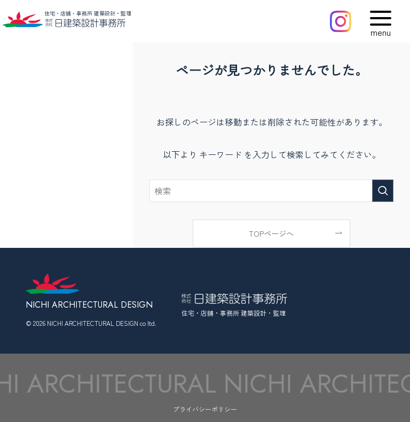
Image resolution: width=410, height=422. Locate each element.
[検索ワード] (271, 190)
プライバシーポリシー (205, 408)
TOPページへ (271, 233)
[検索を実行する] (382, 190)
